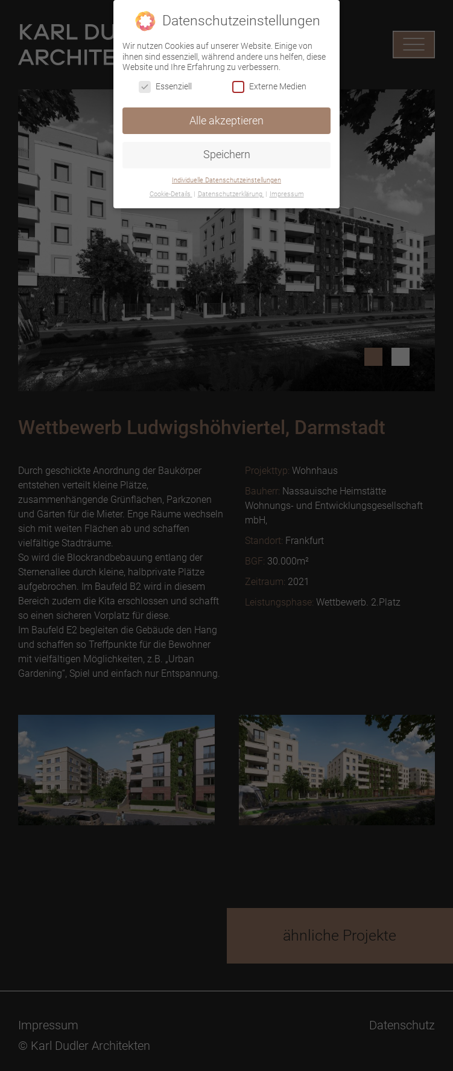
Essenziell (165, 86)
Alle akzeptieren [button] (226, 121)
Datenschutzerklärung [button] (231, 194)
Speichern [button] (226, 155)
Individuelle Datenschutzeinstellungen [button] (226, 180)
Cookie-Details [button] (171, 194)
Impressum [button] (287, 194)
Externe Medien (269, 86)
